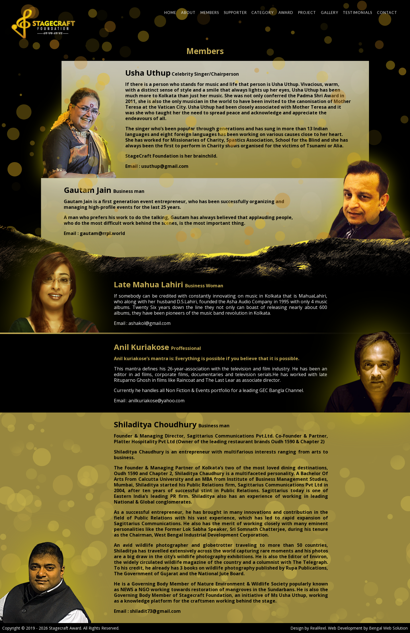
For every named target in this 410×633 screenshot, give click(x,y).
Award (285, 12)
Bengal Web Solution (388, 628)
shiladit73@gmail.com (155, 611)
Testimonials (357, 12)
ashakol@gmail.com (149, 323)
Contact (387, 12)
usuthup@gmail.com (164, 166)
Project (307, 12)
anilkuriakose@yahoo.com (156, 400)
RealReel (318, 628)
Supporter (235, 12)
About (188, 12)
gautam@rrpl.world (102, 233)
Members (209, 12)
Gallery (329, 12)
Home (170, 12)
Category (262, 12)
